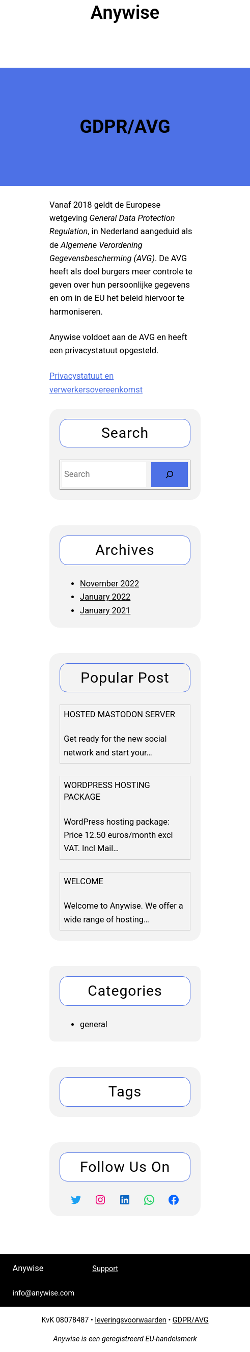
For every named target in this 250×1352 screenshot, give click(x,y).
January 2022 (105, 597)
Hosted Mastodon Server (119, 714)
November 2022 (109, 583)
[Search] (169, 475)
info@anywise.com (202, 1268)
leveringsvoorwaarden (130, 1320)
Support (105, 1268)
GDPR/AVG (191, 1320)
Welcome (83, 881)
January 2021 (105, 610)
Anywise (125, 12)
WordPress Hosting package (107, 791)
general (93, 1024)
